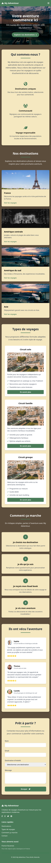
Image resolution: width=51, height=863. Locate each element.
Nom (7, 741)
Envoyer (25, 789)
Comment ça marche (9, 832)
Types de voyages (8, 829)
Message (8, 770)
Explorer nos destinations (25, 35)
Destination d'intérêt (13, 760)
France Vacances (8, 846)
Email (7, 751)
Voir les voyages (10, 203)
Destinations (6, 826)
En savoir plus (25, 392)
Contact (4, 836)
